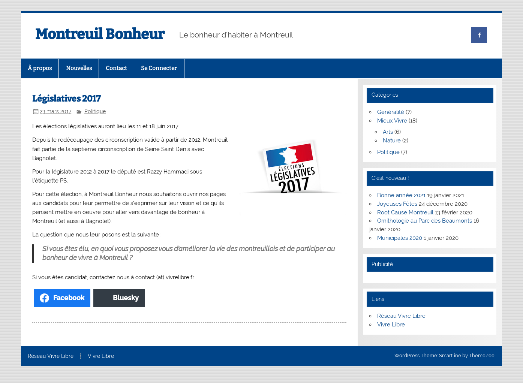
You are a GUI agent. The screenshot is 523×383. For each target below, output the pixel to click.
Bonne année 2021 (401, 195)
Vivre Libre (391, 324)
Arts (388, 132)
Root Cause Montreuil (405, 212)
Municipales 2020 (399, 238)
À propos (40, 68)
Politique (95, 111)
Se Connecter (159, 68)
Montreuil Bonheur (100, 34)
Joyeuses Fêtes (397, 203)
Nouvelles (79, 68)
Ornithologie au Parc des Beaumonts (424, 220)
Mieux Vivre (392, 120)
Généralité (390, 112)
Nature (392, 140)
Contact (116, 68)
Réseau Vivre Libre (401, 316)
